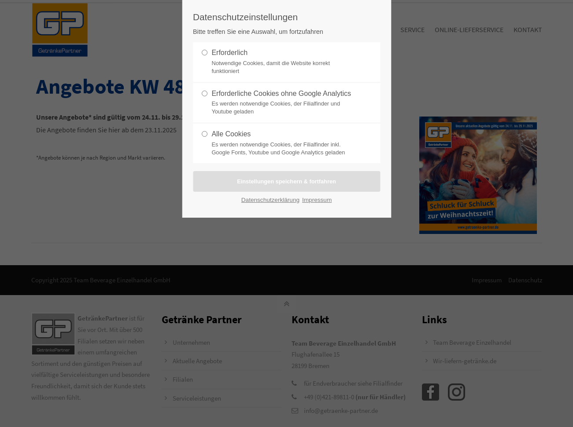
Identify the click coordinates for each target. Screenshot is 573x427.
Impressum (317, 200)
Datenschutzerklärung (270, 200)
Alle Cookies (282, 143)
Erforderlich (282, 62)
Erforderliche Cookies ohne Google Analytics (282, 103)
